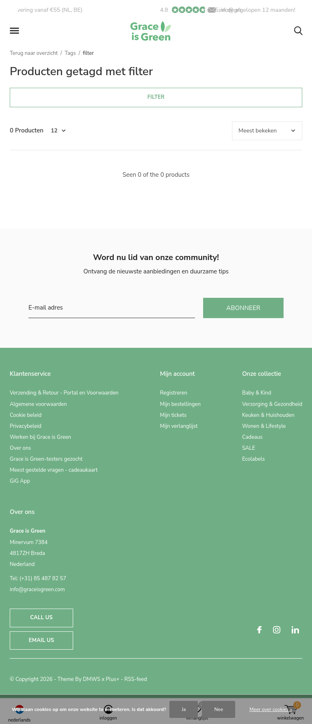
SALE (248, 448)
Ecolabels (253, 459)
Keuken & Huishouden (268, 415)
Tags (70, 53)
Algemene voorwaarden (38, 404)
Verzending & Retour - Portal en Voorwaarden (64, 393)
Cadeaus (252, 437)
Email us (41, 640)
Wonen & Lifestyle (264, 426)
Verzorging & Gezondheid (272, 404)
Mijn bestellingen (180, 404)
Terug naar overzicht (34, 53)
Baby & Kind (256, 393)
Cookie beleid (25, 415)
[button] (16, 31)
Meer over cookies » (270, 709)
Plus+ (112, 679)
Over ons (20, 448)
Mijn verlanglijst (179, 426)
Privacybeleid (25, 426)
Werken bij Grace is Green (40, 437)
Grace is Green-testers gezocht (46, 459)
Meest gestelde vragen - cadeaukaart (54, 470)
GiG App (20, 481)
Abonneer (243, 308)
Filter (156, 97)
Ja (184, 709)
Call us (41, 617)
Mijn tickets (173, 415)
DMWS (91, 679)
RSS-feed (135, 679)
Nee (218, 709)
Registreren (173, 393)
